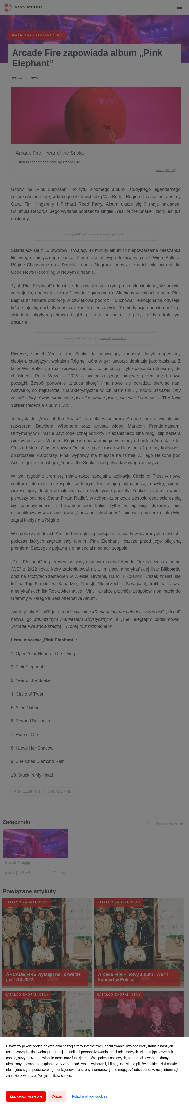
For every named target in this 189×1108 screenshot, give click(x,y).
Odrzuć (57, 1096)
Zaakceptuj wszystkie (26, 1096)
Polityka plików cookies (89, 1096)
